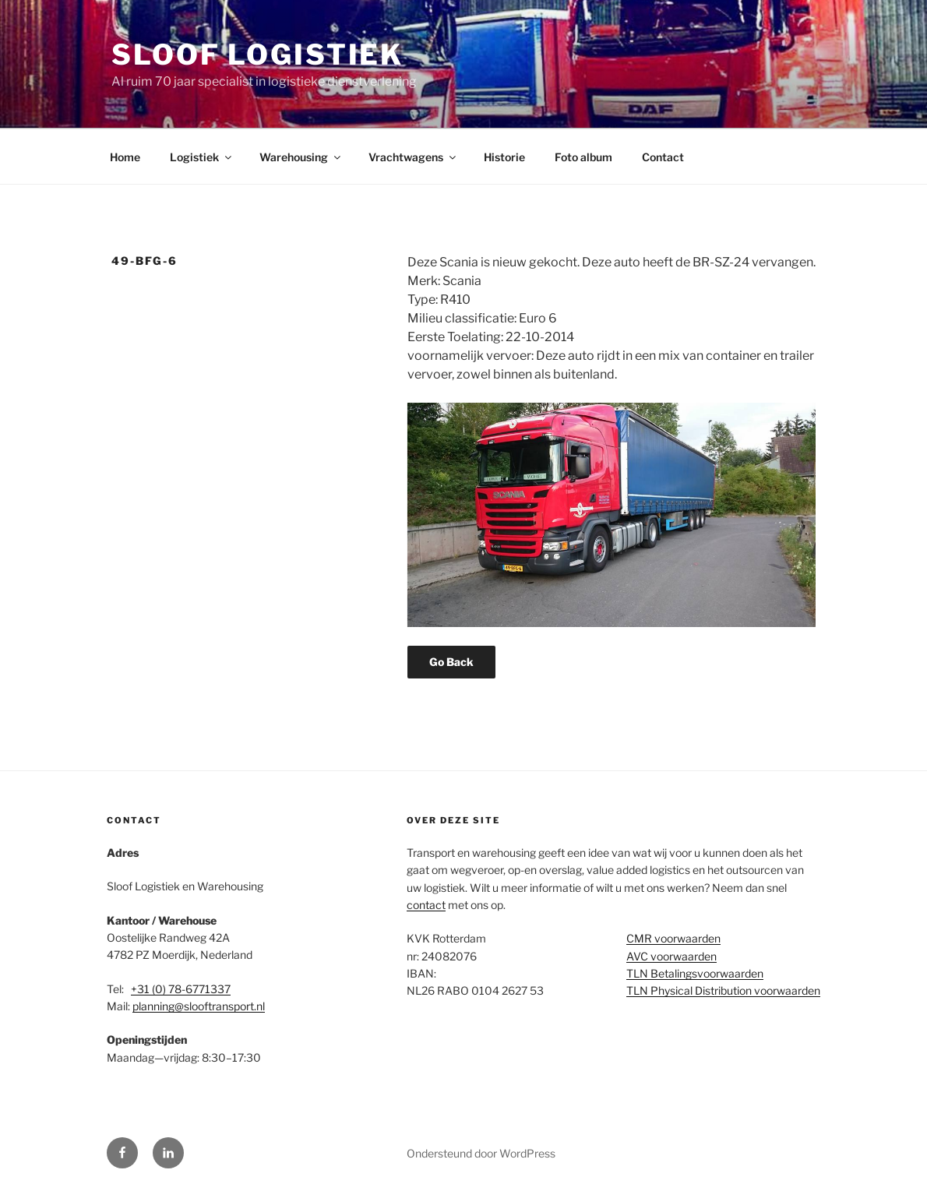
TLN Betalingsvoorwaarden (694, 973)
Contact (663, 157)
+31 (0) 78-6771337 (181, 988)
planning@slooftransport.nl (198, 1006)
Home (125, 157)
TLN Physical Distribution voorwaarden (723, 990)
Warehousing (301, 157)
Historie (504, 157)
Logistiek (202, 157)
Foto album (583, 157)
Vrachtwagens (413, 157)
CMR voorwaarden (673, 938)
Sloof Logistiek (257, 54)
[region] (611, 515)
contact (426, 904)
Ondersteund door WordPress (481, 1153)
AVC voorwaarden (671, 956)
